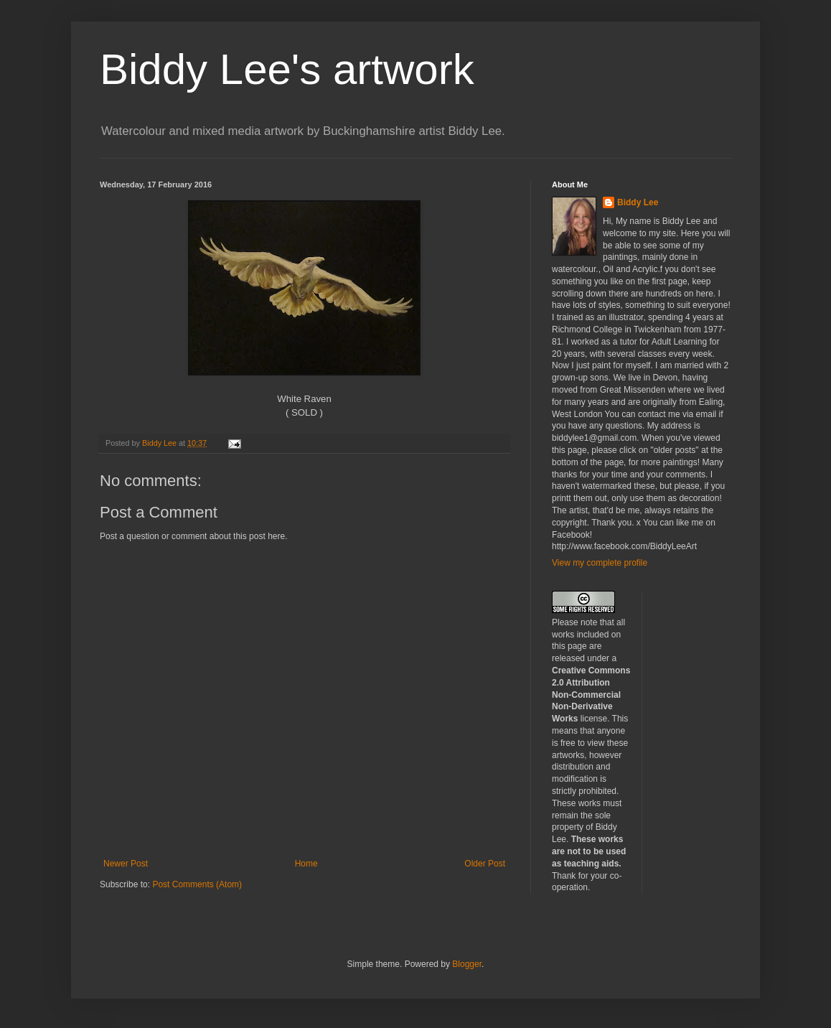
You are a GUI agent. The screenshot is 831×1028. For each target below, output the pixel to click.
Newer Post (125, 864)
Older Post (484, 864)
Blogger (467, 964)
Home (306, 864)
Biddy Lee (637, 202)
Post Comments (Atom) (197, 884)
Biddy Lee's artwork (287, 69)
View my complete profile (599, 563)
